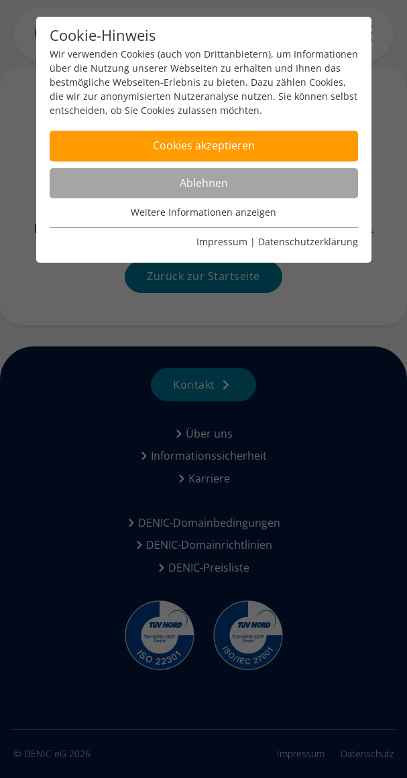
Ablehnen (204, 183)
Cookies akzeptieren (204, 145)
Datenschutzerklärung (308, 241)
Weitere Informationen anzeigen (203, 212)
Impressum (221, 241)
